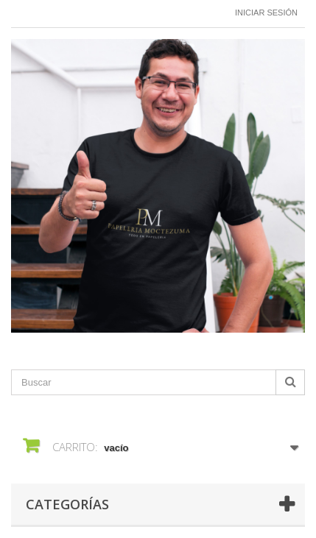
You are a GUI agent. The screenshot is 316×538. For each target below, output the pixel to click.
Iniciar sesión (266, 12)
